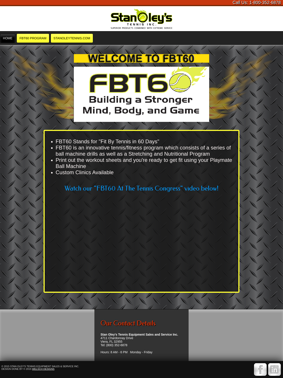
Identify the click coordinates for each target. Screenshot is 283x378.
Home (7, 38)
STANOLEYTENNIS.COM (72, 38)
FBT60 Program (32, 38)
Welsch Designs (43, 369)
